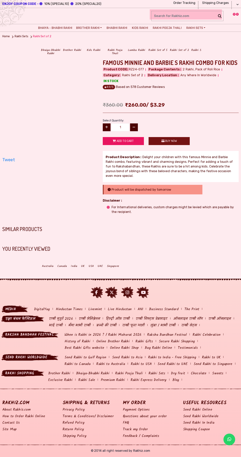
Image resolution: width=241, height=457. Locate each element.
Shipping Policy (74, 436)
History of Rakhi (77, 341)
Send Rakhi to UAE (173, 364)
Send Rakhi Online (197, 410)
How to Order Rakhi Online (23, 416)
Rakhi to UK (211, 357)
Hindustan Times (69, 309)
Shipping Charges (215, 3)
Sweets (217, 373)
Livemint (95, 309)
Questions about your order (145, 416)
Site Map (9, 429)
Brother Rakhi (87, 28)
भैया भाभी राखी (79, 325)
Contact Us (11, 423)
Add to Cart (123, 141)
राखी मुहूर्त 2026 (61, 319)
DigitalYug (42, 309)
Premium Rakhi (113, 380)
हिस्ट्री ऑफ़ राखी (118, 319)
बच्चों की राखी (106, 325)
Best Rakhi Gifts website (84, 348)
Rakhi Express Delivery (149, 380)
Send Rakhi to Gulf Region (85, 357)
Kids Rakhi (139, 28)
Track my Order (135, 429)
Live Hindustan (120, 309)
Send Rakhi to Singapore (213, 364)
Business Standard (164, 309)
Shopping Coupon (196, 429)
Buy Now (169, 141)
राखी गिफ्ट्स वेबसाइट (151, 319)
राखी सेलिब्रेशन (89, 319)
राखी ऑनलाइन (219, 319)
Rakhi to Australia (110, 364)
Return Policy (73, 429)
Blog (175, 380)
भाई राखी (56, 325)
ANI (140, 309)
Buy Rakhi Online (158, 348)
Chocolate (198, 373)
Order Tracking (183, 3)
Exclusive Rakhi (60, 380)
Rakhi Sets (193, 28)
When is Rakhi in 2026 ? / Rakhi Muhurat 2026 (103, 335)
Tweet (8, 159)
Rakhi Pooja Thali (166, 28)
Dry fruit (178, 373)
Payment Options (136, 410)
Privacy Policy (74, 410)
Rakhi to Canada (77, 364)
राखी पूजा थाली (133, 325)
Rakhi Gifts (144, 341)
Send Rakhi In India (198, 423)
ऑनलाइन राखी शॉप (188, 319)
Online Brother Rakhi (113, 341)
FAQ (126, 423)
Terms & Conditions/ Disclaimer (88, 416)
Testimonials (188, 348)
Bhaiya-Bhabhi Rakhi (92, 373)
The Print (191, 309)
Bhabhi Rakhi (116, 28)
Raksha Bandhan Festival (167, 335)
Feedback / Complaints (141, 436)
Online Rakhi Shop (124, 348)
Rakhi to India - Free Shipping (172, 357)
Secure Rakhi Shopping (177, 341)
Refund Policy (73, 423)
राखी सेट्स (189, 325)
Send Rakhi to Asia (127, 357)
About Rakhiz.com (16, 410)
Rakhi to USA (141, 364)
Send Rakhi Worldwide (200, 416)
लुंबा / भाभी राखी (163, 325)
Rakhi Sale (86, 380)
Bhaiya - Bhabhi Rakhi (54, 28)
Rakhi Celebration (207, 335)
